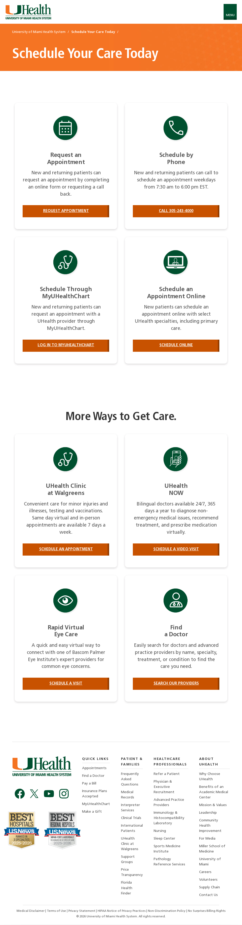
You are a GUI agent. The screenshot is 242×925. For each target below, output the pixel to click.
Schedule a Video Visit (176, 549)
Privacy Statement (82, 911)
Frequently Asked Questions (130, 780)
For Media (207, 839)
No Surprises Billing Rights (206, 911)
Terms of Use (57, 911)
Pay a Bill (89, 784)
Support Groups (128, 860)
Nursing (160, 831)
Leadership (208, 813)
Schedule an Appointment (66, 549)
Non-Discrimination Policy (166, 911)
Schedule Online (176, 346)
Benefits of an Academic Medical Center (213, 792)
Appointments (94, 768)
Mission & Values (213, 805)
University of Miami (210, 862)
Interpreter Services (130, 808)
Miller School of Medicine (212, 849)
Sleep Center (164, 839)
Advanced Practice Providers (169, 802)
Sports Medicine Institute (167, 849)
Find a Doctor (93, 776)
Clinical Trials (131, 818)
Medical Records (127, 795)
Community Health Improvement (210, 826)
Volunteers (208, 880)
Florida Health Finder (126, 889)
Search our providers (176, 684)
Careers (205, 873)
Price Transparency (132, 873)
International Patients (132, 829)
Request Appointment (66, 211)
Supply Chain (209, 888)
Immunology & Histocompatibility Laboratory (169, 818)
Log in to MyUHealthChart (66, 346)
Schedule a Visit (65, 684)
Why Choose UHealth (209, 777)
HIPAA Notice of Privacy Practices (121, 911)
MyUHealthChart (96, 804)
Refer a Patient (167, 774)
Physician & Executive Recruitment (164, 787)
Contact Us (208, 896)
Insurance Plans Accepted (94, 794)
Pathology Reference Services (169, 862)
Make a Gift (92, 812)
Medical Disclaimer (31, 911)
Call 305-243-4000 (176, 211)
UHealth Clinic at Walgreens (129, 844)
